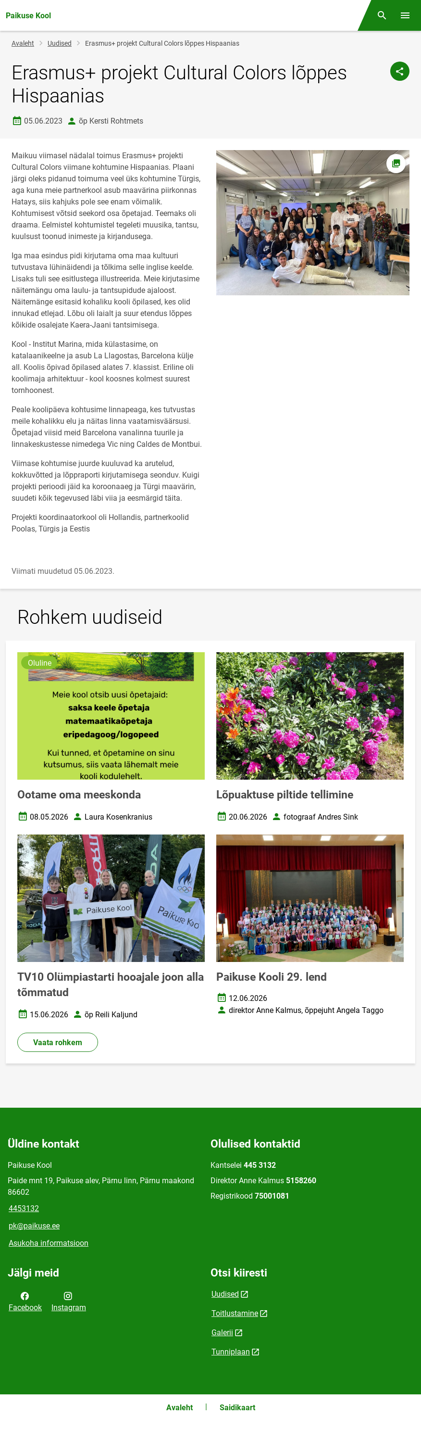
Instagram (68, 1301)
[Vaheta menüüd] (405, 15)
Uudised (60, 43)
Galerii (222, 1332)
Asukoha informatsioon (48, 1243)
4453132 (24, 1208)
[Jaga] (399, 71)
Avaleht (23, 43)
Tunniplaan (230, 1351)
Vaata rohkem (57, 1042)
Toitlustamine (234, 1313)
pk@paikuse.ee (34, 1225)
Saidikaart (237, 1407)
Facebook (25, 1301)
